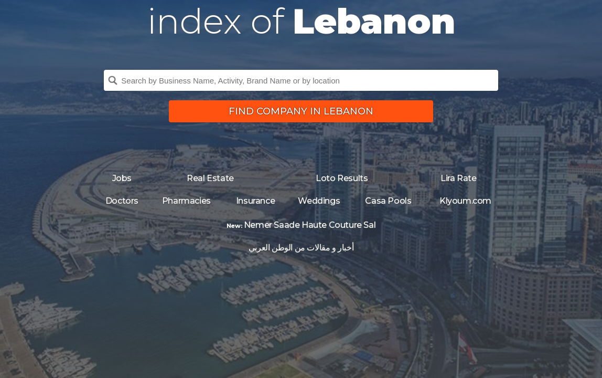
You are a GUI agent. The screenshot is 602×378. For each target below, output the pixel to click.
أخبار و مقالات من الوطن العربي (301, 248)
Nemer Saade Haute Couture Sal (309, 225)
